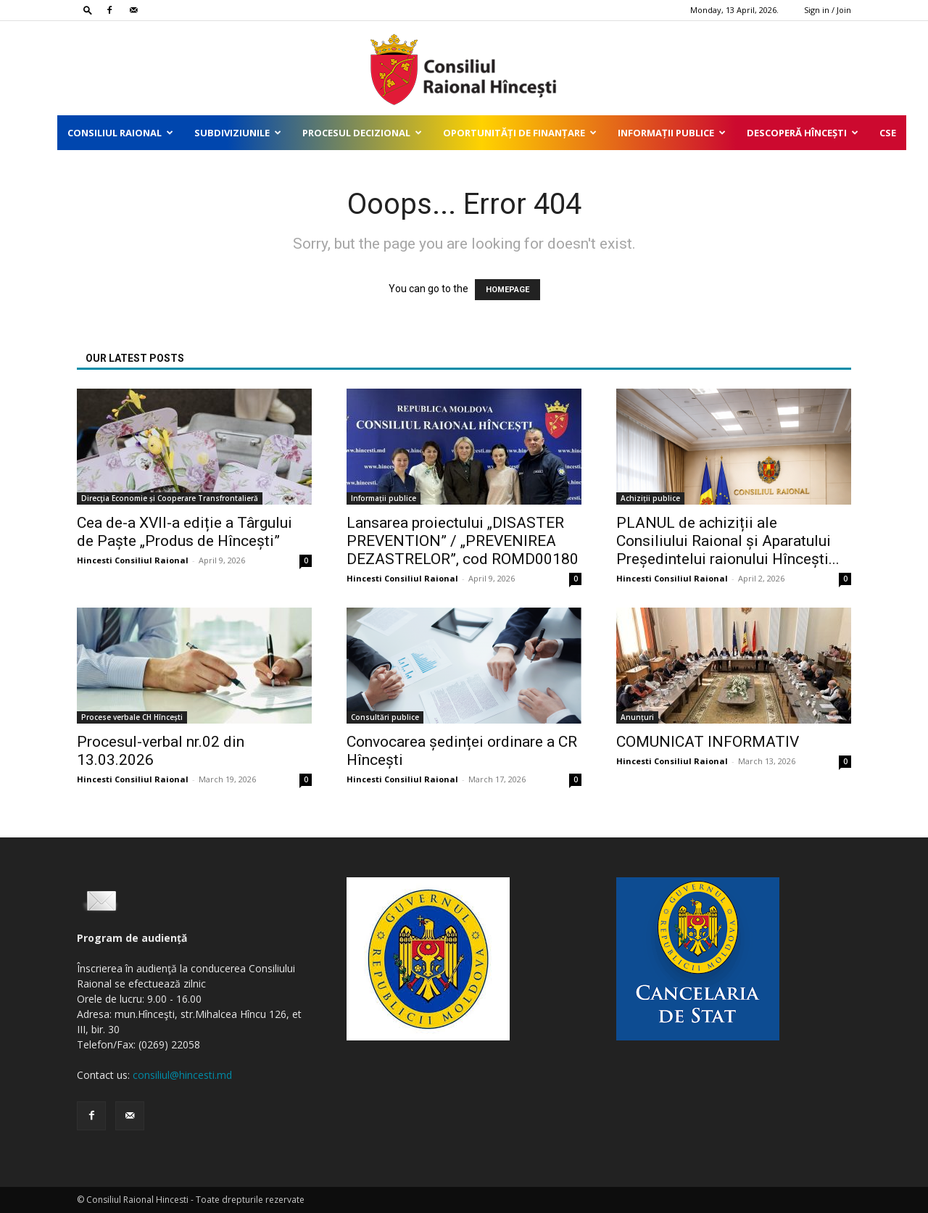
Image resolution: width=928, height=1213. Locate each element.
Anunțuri (637, 717)
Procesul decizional (362, 132)
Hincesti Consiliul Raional (132, 560)
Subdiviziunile (237, 132)
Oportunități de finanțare (520, 132)
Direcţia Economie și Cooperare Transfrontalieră (169, 498)
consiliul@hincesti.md (182, 1075)
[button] (88, 9)
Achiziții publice (650, 498)
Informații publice (672, 132)
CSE (887, 132)
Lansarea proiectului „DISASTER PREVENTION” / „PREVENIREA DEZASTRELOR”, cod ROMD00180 (463, 541)
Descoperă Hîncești (802, 132)
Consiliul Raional (120, 132)
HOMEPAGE (507, 289)
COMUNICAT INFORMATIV (707, 741)
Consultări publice (385, 717)
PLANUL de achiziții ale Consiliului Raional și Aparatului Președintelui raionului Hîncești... (728, 541)
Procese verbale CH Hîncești (132, 717)
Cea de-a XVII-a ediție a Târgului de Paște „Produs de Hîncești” (184, 532)
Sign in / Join (827, 9)
